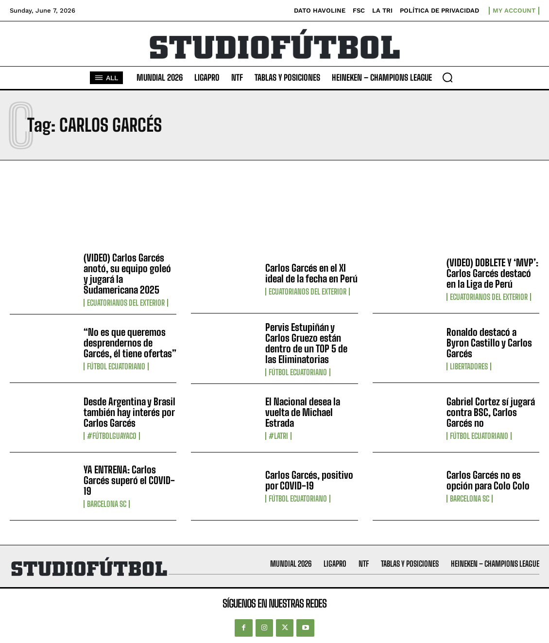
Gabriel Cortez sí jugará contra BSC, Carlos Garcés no (490, 412)
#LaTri (278, 436)
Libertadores (469, 366)
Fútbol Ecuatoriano (116, 366)
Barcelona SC (106, 504)
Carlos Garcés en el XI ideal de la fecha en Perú (311, 273)
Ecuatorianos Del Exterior (126, 303)
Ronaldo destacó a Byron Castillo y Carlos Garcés (489, 342)
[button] (447, 77)
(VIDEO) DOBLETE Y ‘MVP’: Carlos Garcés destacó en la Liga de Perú (492, 273)
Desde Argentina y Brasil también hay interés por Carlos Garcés (129, 412)
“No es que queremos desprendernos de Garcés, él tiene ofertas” (130, 342)
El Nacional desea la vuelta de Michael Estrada (302, 412)
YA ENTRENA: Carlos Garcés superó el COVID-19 (129, 480)
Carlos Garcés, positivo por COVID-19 (309, 480)
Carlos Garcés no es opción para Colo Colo (488, 480)
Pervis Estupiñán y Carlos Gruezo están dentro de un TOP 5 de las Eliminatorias (306, 343)
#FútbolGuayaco (112, 436)
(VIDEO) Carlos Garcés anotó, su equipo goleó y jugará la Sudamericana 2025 (127, 273)
